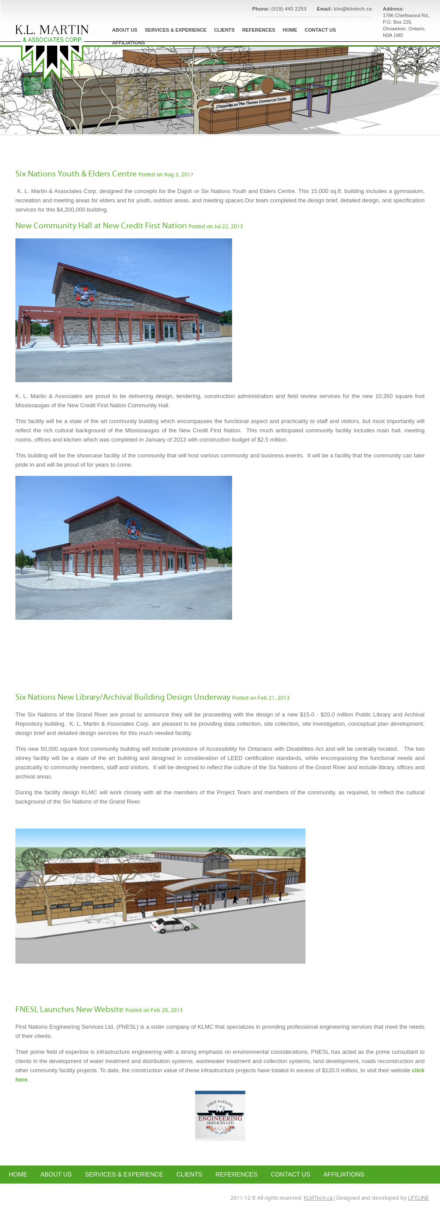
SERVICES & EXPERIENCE (124, 1174)
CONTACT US (290, 1174)
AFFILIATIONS (344, 1174)
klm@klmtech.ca (353, 8)
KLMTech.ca (318, 1198)
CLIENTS (189, 1174)
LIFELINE (418, 1198)
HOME (18, 1174)
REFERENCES (236, 1174)
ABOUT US (56, 1174)
